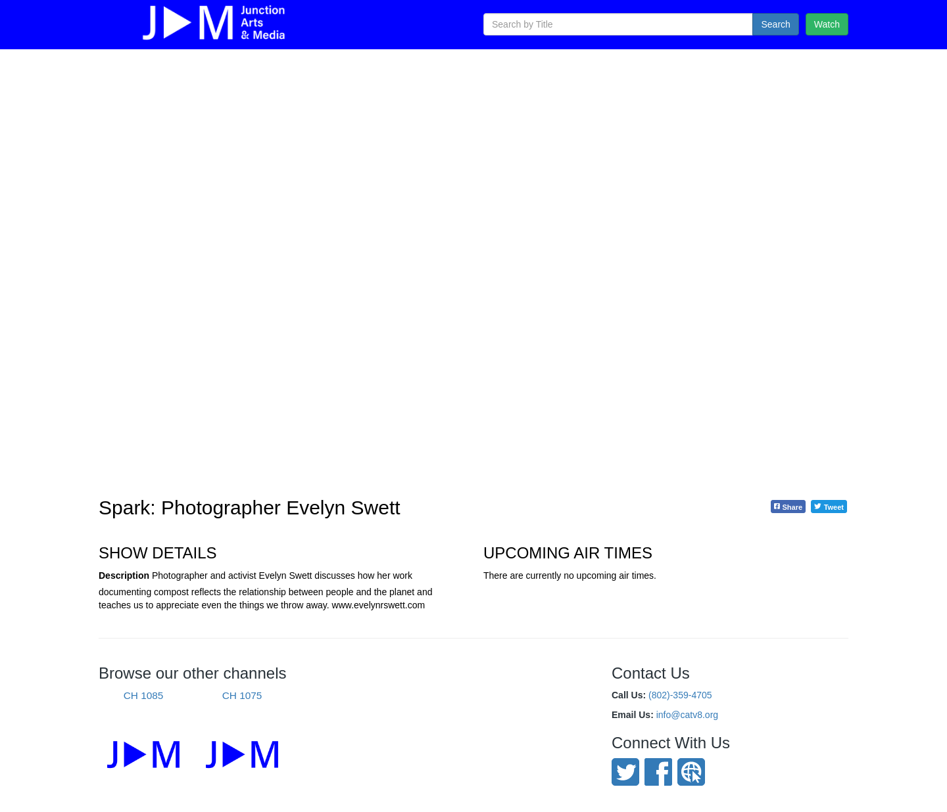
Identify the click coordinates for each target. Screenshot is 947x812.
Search (775, 24)
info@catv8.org (687, 715)
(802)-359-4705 (680, 695)
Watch (827, 24)
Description (124, 575)
